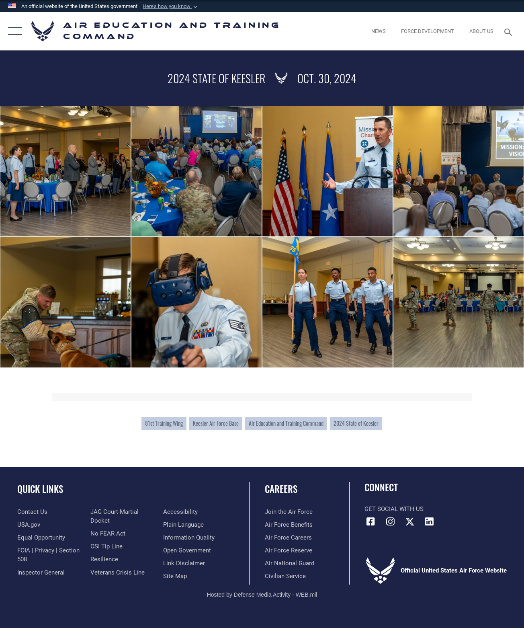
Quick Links (40, 489)
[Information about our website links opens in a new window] (184, 563)
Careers (281, 489)
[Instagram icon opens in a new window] (390, 521)
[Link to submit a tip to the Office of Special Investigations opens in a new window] (106, 546)
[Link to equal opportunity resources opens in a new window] (41, 537)
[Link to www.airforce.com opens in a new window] (289, 511)
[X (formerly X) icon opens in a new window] (410, 521)
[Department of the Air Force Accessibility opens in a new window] (180, 511)
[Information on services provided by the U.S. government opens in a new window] (28, 524)
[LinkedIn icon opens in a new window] (430, 521)
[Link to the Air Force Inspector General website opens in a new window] (41, 572)
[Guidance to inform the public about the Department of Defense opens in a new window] (189, 537)
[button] (171, 6)
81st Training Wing (164, 423)
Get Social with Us (394, 509)
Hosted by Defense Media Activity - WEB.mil (262, 594)
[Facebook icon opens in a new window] (370, 521)
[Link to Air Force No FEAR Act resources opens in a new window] (107, 533)
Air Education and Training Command (286, 423)
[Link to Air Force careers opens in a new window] (288, 537)
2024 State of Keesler (356, 423)
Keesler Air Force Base (216, 423)
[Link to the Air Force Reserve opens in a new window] (288, 550)
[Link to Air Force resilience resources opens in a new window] (104, 559)
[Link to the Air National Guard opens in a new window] (289, 563)
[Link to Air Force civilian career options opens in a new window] (285, 576)
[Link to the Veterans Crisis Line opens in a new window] (117, 572)
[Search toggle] (509, 31)
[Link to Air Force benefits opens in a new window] (289, 524)
